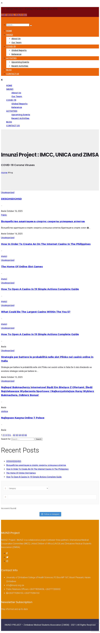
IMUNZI (9, 34)
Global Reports (19, 50)
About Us (16, 38)
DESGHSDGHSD (11, 198)
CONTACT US (12, 73)
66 (25, 435)
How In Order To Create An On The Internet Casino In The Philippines (45, 244)
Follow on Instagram (50, 514)
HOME (9, 30)
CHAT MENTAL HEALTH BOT (14, 15)
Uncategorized (7, 192)
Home (4, 172)
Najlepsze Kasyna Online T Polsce (22, 417)
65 (23, 435)
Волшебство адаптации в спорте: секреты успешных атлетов (43, 221)
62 (14, 435)
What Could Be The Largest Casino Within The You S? (35, 311)
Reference (16, 54)
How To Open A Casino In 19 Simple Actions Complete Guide (40, 289)
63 (17, 435)
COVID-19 (11, 46)
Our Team (16, 42)
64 (20, 435)
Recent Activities (19, 66)
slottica (4, 411)
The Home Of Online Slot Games (22, 266)
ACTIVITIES (11, 58)
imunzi (4, 256)
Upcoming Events (20, 62)
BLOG (9, 70)
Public (4, 215)
